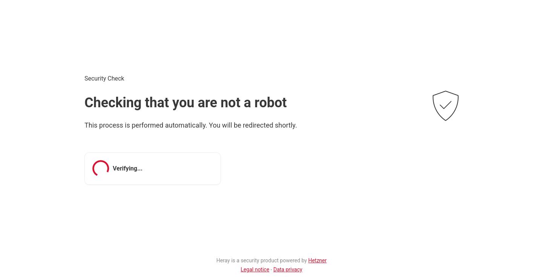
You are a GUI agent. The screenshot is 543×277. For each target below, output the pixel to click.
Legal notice (255, 269)
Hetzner (317, 260)
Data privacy (287, 269)
